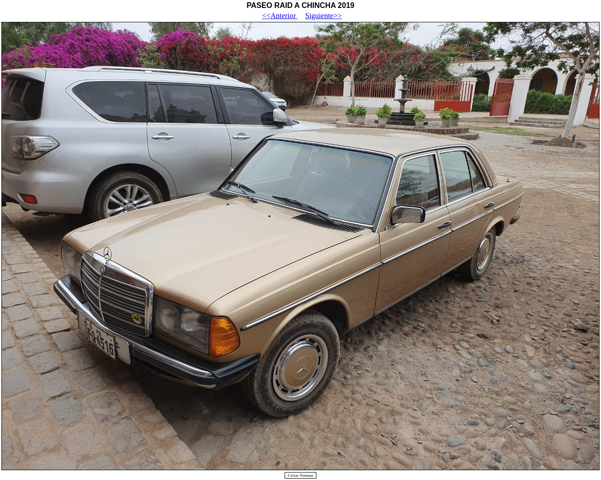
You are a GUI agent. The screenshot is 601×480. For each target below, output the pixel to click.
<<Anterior (280, 16)
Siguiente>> (323, 16)
